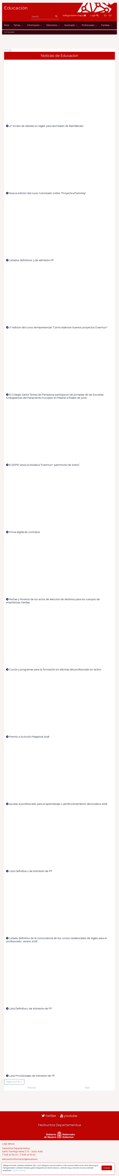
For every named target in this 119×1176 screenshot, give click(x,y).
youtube (68, 1116)
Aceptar (106, 1168)
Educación (16, 8)
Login (94, 15)
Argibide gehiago (19, 1170)
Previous (32, 1087)
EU (110, 15)
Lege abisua (8, 1143)
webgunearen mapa (74, 15)
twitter (49, 1116)
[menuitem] (6, 25)
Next (87, 1087)
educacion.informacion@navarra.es (19, 1159)
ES (105, 15)
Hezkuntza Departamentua (59, 1125)
